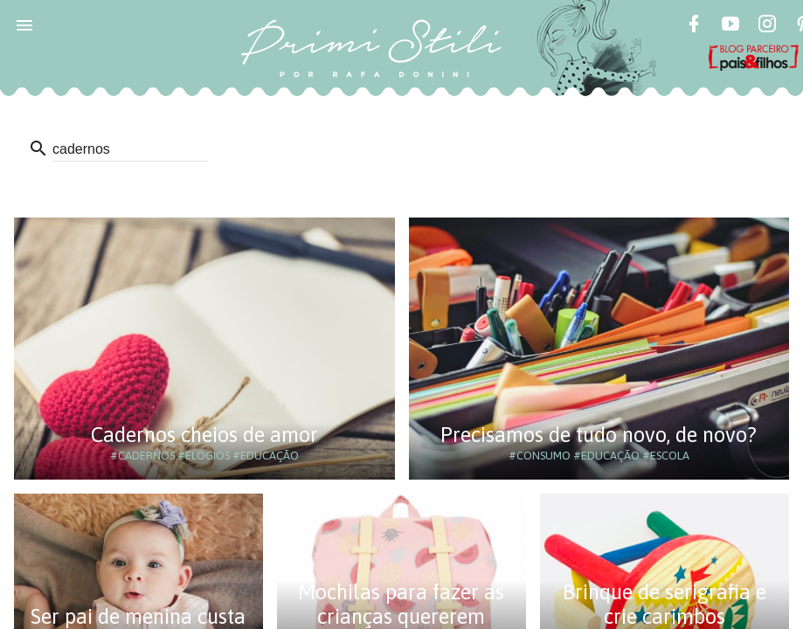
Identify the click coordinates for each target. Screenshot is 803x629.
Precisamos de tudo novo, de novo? (598, 434)
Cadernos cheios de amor (204, 434)
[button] (24, 24)
